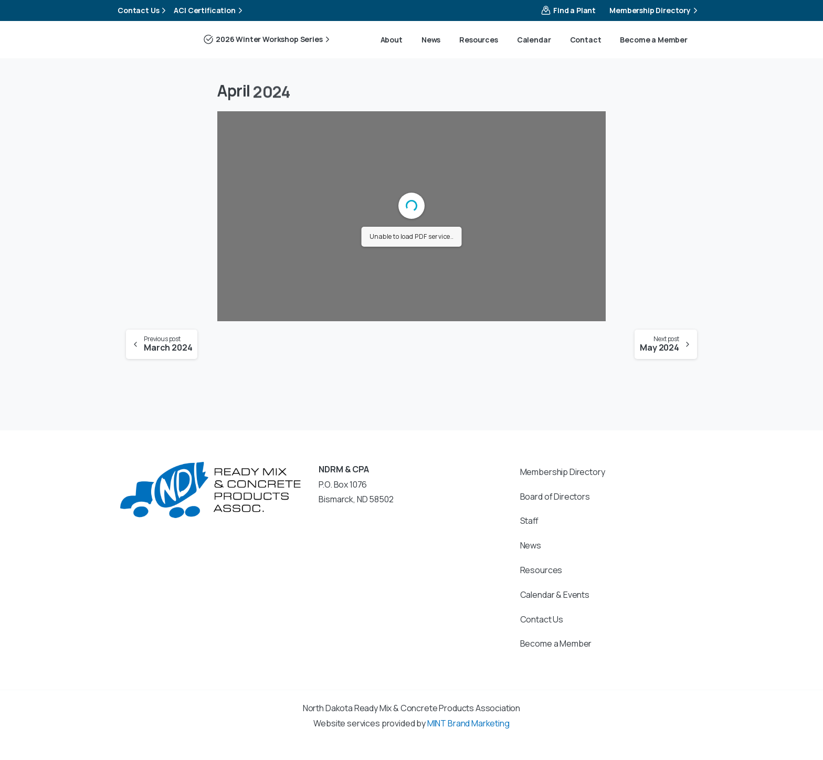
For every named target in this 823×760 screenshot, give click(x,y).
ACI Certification (209, 10)
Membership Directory (654, 10)
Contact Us (143, 10)
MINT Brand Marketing (468, 723)
